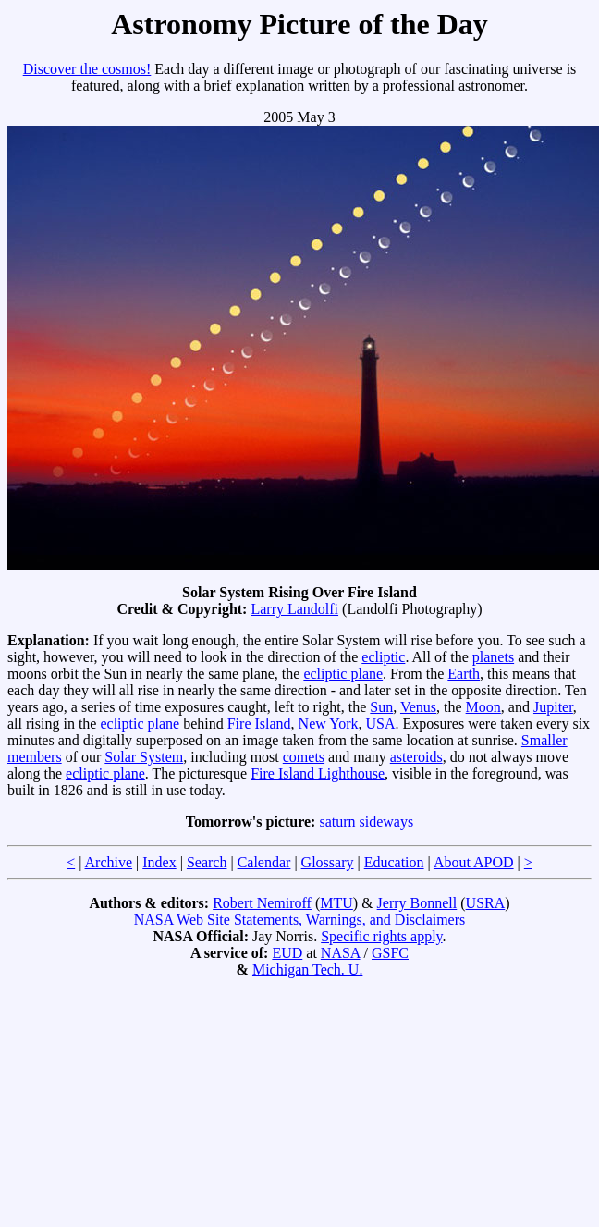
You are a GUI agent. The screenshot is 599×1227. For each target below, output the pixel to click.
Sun (381, 707)
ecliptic (383, 657)
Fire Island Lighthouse (318, 773)
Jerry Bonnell (417, 903)
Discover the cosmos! (87, 69)
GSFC (390, 953)
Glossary (327, 862)
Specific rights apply (381, 936)
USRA (486, 903)
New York (329, 723)
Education (394, 862)
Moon (483, 707)
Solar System (143, 757)
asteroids (416, 757)
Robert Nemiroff (262, 903)
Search (207, 862)
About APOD (474, 862)
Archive (109, 862)
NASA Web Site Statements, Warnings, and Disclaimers (300, 919)
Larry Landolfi (294, 609)
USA (381, 723)
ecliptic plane (343, 673)
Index (159, 862)
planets (493, 657)
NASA (341, 953)
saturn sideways (366, 821)
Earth (463, 673)
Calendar (264, 862)
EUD (287, 953)
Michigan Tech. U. (307, 969)
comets (303, 757)
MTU (336, 903)
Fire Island (259, 723)
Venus (418, 707)
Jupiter (553, 707)
